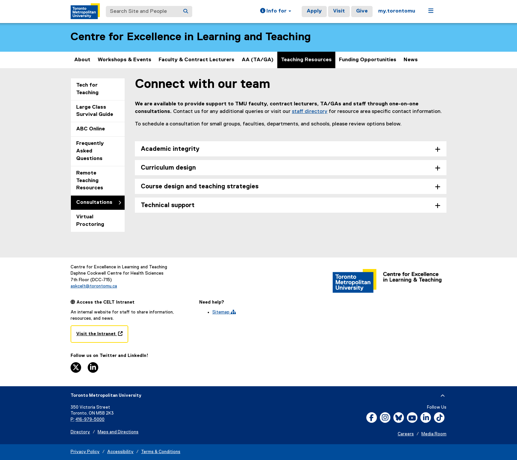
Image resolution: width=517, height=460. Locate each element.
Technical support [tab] (168, 205)
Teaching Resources (306, 60)
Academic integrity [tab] (170, 149)
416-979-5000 (90, 420)
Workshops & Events (124, 60)
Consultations (94, 202)
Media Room (433, 434)
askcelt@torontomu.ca (94, 286)
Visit (339, 11)
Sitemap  (224, 312)
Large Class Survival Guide (94, 111)
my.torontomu (396, 11)
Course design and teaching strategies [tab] (199, 186)
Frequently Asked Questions (90, 151)
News (411, 60)
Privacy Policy (85, 452)
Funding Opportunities (367, 60)
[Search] (185, 11)
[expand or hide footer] (442, 396)
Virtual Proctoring (90, 220)
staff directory (309, 111)
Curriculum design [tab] (168, 168)
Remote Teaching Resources (89, 181)
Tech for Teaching (87, 89)
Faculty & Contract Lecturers (196, 60)
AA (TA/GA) (258, 60)
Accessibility (120, 452)
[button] (275, 11)
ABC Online (90, 129)
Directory (80, 432)
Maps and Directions (118, 432)
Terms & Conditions (160, 452)
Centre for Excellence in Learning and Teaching (191, 37)
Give (362, 11)
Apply (314, 11)
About (82, 60)
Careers (406, 434)
